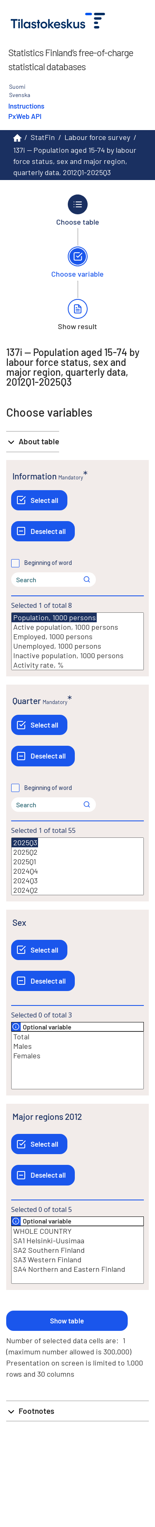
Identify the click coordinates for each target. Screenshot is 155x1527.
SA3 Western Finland (77, 1259)
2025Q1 (77, 861)
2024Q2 (77, 890)
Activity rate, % (77, 665)
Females (77, 1055)
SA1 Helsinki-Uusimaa (77, 1240)
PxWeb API (24, 116)
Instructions (26, 106)
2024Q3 (77, 880)
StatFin (43, 137)
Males (77, 1046)
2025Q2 (77, 852)
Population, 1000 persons (54, 617)
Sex (19, 922)
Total (77, 1036)
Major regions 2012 (47, 1116)
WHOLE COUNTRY (77, 1231)
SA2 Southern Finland (77, 1250)
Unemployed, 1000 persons (77, 646)
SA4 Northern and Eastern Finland (77, 1269)
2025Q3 (25, 842)
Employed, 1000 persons (77, 636)
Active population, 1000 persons (77, 627)
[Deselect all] (43, 531)
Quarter (26, 700)
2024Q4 (77, 871)
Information (34, 476)
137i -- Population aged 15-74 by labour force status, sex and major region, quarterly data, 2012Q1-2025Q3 (74, 161)
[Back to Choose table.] (77, 210)
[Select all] (39, 500)
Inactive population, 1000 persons (77, 655)
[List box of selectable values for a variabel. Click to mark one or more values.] (77, 641)
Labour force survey (97, 137)
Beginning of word (48, 563)
